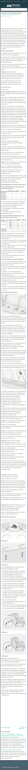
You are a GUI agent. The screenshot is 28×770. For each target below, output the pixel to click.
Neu (2, 762)
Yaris (18, 1)
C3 (12, 1)
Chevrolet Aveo (4, 14)
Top (5, 762)
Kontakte (13, 762)
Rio (15, 1)
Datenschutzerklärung (21, 762)
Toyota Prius (25, 764)
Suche (1, 764)
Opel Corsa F (23, 1)
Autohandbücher (3, 1)
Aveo (8, 1)
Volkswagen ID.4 (17, 764)
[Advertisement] (14, 22)
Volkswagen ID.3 (8, 764)
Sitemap (8, 762)
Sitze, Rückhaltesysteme (13, 14)
